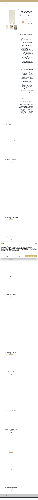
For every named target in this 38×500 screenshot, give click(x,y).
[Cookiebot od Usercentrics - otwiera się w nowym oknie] (33, 243)
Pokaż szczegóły (33, 253)
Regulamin (16, 496)
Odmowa (7, 256)
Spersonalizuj (19, 256)
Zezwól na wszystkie (31, 256)
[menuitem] (3, 7)
